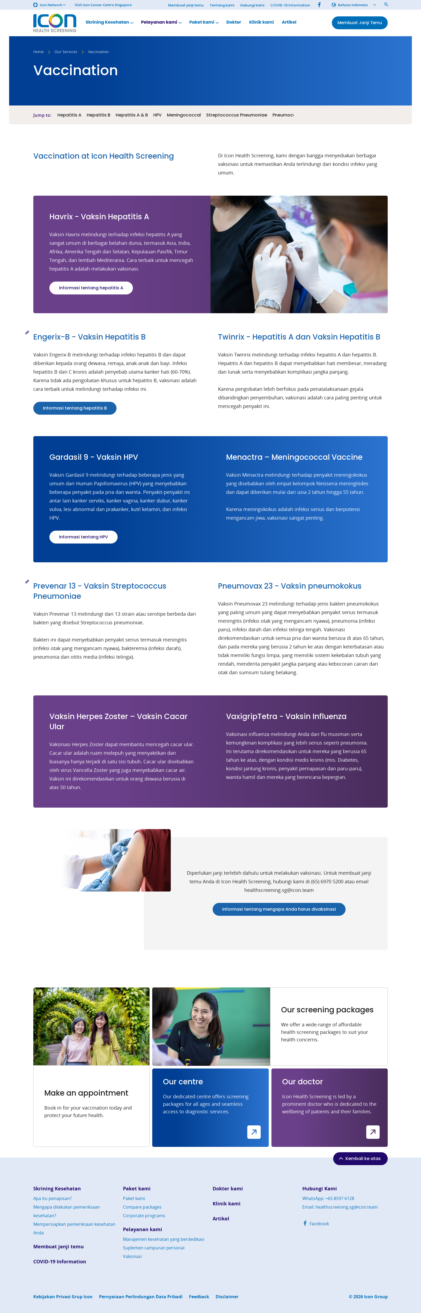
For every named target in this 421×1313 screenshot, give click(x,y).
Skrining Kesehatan (110, 22)
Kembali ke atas (359, 1158)
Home (38, 52)
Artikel (289, 22)
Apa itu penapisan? (52, 1198)
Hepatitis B (98, 115)
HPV (157, 115)
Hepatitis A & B (132, 115)
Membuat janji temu (186, 5)
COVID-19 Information (290, 5)
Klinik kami (261, 22)
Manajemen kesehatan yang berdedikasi (163, 1239)
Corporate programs (144, 1216)
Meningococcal (184, 115)
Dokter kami (228, 1188)
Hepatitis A (69, 115)
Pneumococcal (289, 115)
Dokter (233, 22)
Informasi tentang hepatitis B (75, 408)
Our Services (66, 52)
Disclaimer (227, 1297)
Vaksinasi (132, 1256)
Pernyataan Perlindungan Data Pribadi (141, 1297)
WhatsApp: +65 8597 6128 (328, 1198)
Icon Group (376, 1297)
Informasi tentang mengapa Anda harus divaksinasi (279, 909)
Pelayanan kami (162, 22)
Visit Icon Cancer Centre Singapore (103, 5)
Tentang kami (222, 5)
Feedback (199, 1297)
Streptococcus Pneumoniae (236, 115)
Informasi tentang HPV (83, 537)
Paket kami (204, 22)
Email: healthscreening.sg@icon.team (340, 1207)
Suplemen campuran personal (153, 1248)
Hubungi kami (252, 5)
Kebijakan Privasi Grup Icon (63, 1297)
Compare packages (142, 1207)
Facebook (315, 1224)
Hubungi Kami (319, 1188)
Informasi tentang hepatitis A (91, 288)
